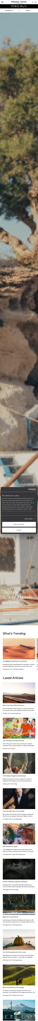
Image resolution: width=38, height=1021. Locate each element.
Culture (13, 750)
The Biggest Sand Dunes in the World (15, 661)
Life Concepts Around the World (13, 742)
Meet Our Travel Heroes (10, 918)
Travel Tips (14, 785)
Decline (19, 530)
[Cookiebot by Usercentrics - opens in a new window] (28, 489)
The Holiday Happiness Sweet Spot (14, 777)
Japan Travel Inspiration (18, 856)
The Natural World (18, 669)
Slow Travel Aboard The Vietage (13, 989)
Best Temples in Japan (10, 848)
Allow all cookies (19, 524)
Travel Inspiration (16, 715)
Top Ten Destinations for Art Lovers (14, 954)
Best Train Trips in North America (13, 707)
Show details (28, 518)
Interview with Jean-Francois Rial (13, 813)
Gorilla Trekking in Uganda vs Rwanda (15, 883)
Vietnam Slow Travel (17, 997)
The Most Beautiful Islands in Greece (17, 597)
